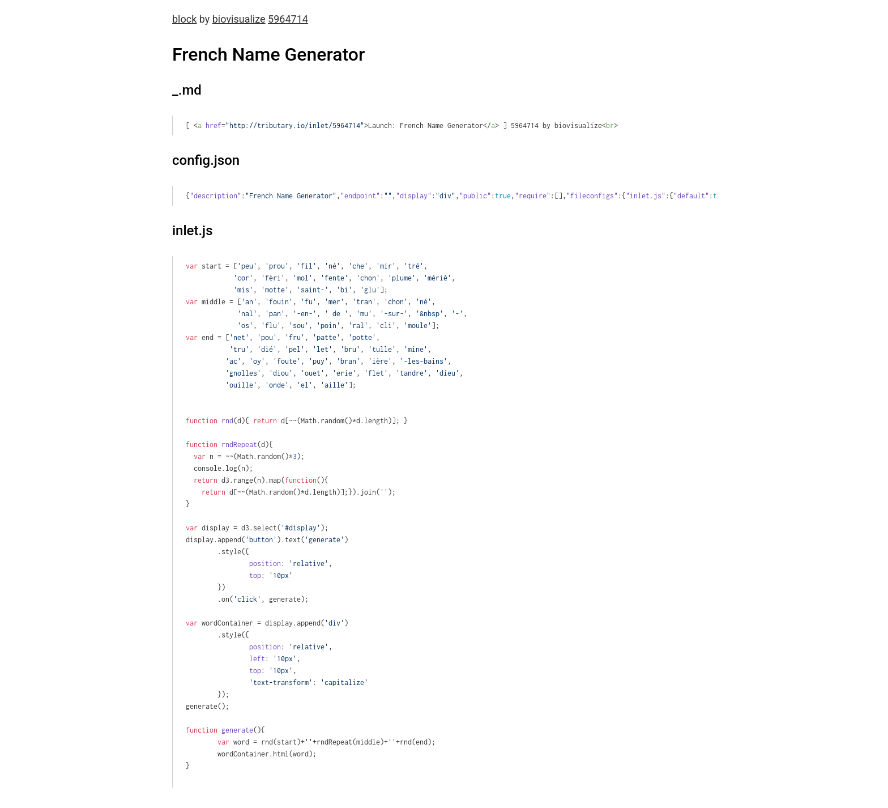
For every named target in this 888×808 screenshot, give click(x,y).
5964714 (288, 19)
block (184, 19)
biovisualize (239, 19)
